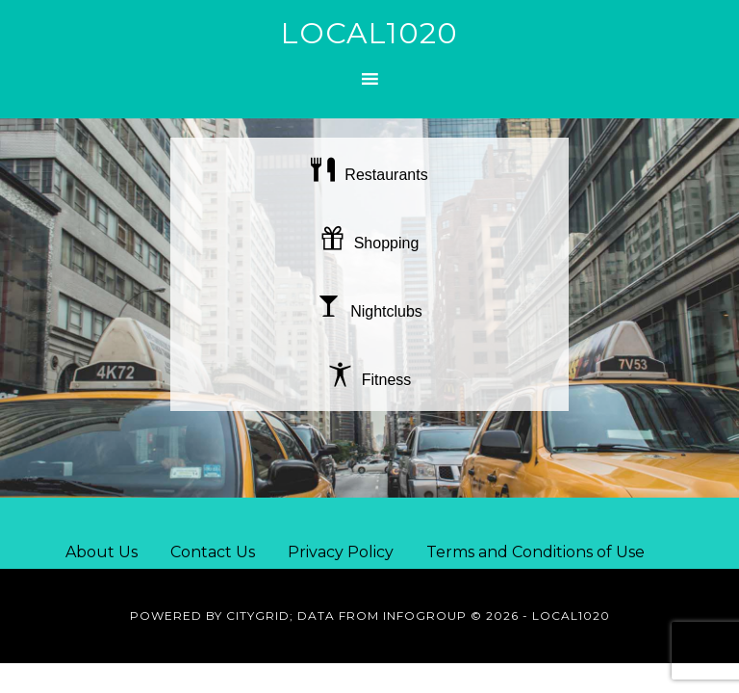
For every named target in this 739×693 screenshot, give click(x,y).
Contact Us (212, 552)
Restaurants (369, 175)
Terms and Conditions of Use (535, 552)
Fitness (370, 380)
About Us (101, 552)
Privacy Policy (341, 552)
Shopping (370, 243)
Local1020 (369, 33)
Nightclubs (369, 311)
